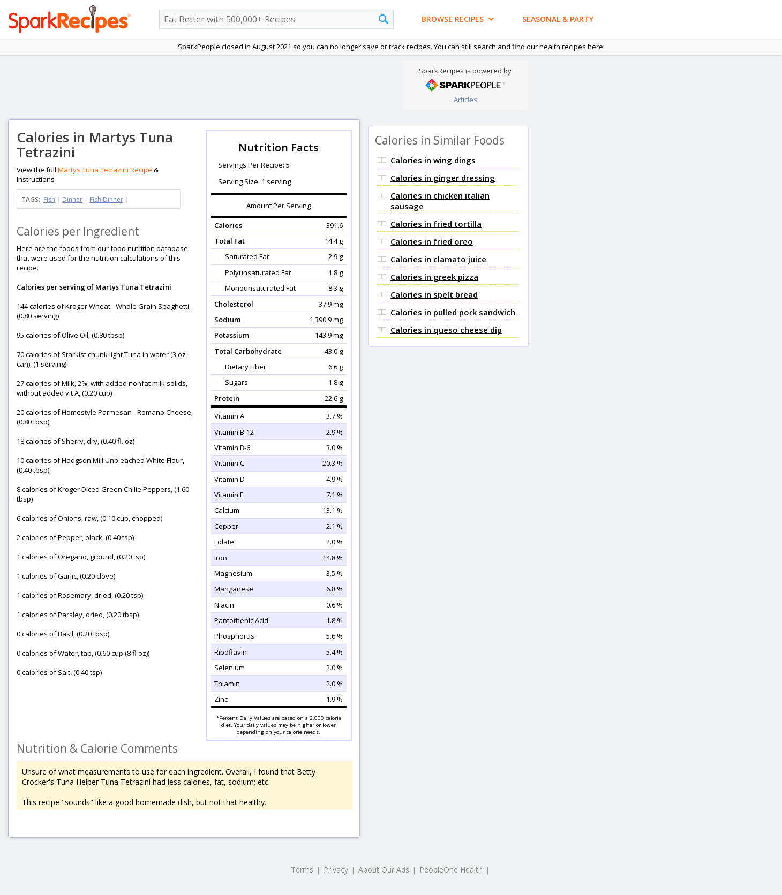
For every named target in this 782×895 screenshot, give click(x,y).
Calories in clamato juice (438, 259)
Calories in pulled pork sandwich (452, 312)
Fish (49, 199)
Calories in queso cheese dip (446, 329)
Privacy (336, 869)
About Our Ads (383, 869)
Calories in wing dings (433, 160)
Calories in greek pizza (434, 276)
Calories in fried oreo (431, 241)
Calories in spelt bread (434, 294)
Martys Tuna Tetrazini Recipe (105, 170)
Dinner (72, 199)
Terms (302, 869)
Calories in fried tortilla (436, 223)
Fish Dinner (106, 199)
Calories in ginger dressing (442, 177)
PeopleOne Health (451, 869)
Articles (465, 99)
